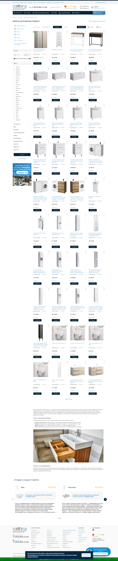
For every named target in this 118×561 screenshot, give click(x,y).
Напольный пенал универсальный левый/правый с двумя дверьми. (39, 271)
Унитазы (27, 13)
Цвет (22, 127)
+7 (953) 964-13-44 (39, 7)
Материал (22, 129)
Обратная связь (17, 540)
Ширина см (22, 147)
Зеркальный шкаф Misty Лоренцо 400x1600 (39, 50)
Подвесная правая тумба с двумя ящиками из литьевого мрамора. (96, 381)
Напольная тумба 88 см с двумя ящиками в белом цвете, (94, 124)
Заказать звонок (18, 535)
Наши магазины (23, 2)
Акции (34, 2)
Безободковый (22, 138)
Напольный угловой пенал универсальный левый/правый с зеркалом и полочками (95, 271)
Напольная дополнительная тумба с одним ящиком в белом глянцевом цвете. (58, 88)
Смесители (18, 13)
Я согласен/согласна (86, 555)
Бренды (30, 2)
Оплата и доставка (41, 2)
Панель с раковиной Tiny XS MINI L (95, 343)
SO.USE (103, 556)
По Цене (22, 50)
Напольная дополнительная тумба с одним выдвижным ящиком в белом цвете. (40, 88)
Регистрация (102, 2)
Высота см (22, 149)
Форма (22, 135)
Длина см (22, 144)
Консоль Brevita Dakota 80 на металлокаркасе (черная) (95, 50)
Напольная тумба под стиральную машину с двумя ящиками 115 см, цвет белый (95, 161)
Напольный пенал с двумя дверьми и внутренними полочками (76, 234)
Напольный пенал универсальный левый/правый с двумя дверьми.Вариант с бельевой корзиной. (59, 271)
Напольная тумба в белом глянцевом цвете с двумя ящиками (39, 161)
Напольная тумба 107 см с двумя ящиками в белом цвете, (95, 88)
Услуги (62, 2)
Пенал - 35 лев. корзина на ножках (58, 380)
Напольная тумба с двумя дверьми (95, 197)
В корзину (37, 63)
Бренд (22, 63)
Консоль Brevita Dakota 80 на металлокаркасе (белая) (77, 50)
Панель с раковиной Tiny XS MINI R (40, 380)
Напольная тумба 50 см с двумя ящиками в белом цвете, (39, 124)
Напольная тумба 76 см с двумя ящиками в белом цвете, (76, 124)
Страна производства (22, 132)
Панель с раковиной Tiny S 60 (77, 343)
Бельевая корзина (22, 141)
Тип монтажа (22, 124)
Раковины (75, 13)
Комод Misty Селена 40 (57, 49)
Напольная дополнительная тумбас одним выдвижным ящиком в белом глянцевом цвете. (77, 88)
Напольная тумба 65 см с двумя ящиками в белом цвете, (58, 124)
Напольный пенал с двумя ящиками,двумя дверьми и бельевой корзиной (95, 234)
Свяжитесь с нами (55, 7)
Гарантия (49, 2)
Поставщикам (56, 2)
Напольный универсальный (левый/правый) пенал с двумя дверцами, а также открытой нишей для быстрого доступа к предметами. (59, 308)
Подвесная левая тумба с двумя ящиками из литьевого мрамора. (77, 381)
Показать (22, 154)
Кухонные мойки (64, 13)
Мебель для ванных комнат (41, 13)
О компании (16, 2)
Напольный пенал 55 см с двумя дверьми (58, 233)
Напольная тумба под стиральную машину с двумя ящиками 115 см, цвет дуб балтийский (59, 198)
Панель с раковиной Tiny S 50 (59, 343)
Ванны (54, 13)
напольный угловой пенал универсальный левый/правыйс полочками (39, 308)
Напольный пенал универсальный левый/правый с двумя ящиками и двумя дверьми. (76, 271)
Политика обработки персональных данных (23, 553)
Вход (97, 2)
